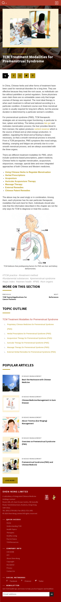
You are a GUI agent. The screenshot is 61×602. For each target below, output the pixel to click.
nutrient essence (41, 129)
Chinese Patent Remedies (17, 190)
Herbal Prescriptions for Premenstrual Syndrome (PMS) (29, 334)
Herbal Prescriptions (15, 175)
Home (9, 523)
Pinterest (28, 581)
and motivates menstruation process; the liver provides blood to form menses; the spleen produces (29, 126)
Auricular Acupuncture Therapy (20, 181)
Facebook (13, 581)
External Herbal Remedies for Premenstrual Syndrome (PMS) (31, 352)
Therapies (10, 532)
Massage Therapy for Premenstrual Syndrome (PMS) (28, 347)
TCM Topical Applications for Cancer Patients (15, 298)
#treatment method (28, 275)
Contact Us (11, 571)
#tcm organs (46, 281)
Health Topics (12, 529)
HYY (8, 555)
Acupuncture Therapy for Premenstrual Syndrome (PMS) (29, 338)
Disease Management (32, 376)
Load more (10, 480)
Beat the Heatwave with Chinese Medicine (36, 380)
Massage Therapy (13, 184)
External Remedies (14, 187)
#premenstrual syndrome (42, 278)
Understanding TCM (14, 526)
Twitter (41, 581)
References (53, 297)
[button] (4, 3)
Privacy (9, 568)
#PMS (36, 281)
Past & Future (12, 539)
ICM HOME (10, 552)
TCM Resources (12, 542)
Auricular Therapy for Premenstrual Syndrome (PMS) (28, 343)
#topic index (9, 281)
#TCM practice (10, 275)
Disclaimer (11, 565)
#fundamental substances (16, 278)
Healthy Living (12, 536)
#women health (24, 281)
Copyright (10, 561)
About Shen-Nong (13, 558)
